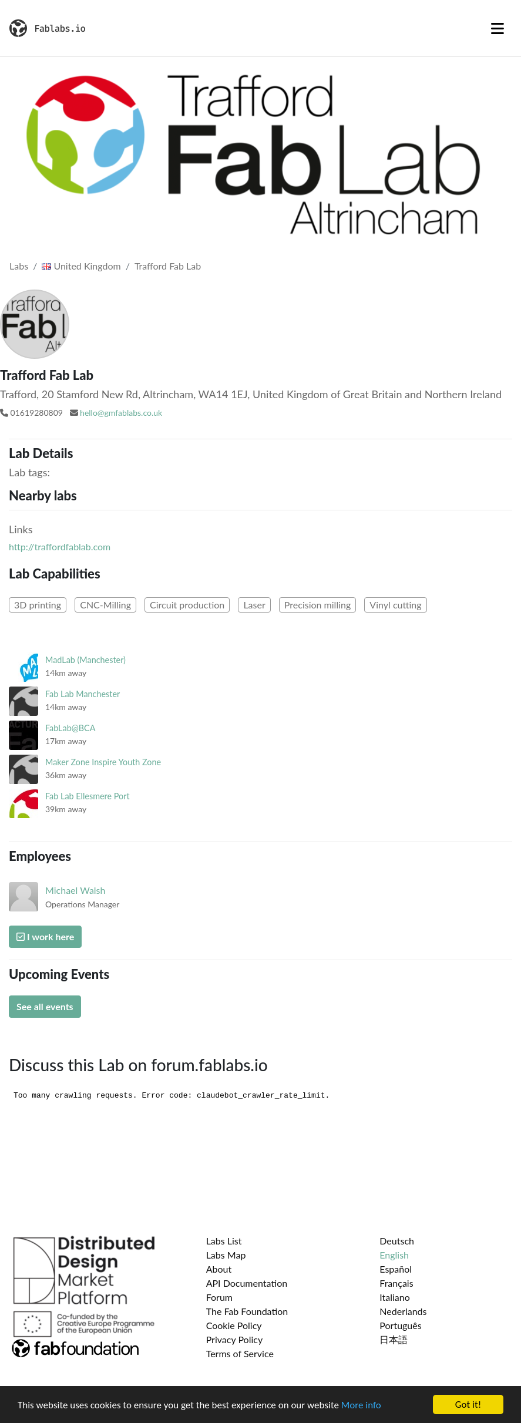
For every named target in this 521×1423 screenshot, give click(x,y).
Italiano (394, 1297)
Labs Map (226, 1254)
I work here (45, 936)
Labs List (224, 1240)
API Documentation (247, 1283)
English (394, 1254)
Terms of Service (240, 1353)
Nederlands (402, 1311)
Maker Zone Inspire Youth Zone (103, 762)
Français (396, 1283)
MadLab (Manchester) (85, 660)
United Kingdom (81, 265)
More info (361, 1405)
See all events (44, 1006)
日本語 (393, 1339)
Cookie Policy (234, 1325)
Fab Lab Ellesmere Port (87, 796)
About (219, 1268)
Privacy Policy (234, 1339)
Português (400, 1325)
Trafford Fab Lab (168, 265)
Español (395, 1268)
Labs (18, 265)
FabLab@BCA (70, 728)
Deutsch (396, 1240)
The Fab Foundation (247, 1311)
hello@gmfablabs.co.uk (121, 413)
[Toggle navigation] (497, 28)
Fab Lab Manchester (82, 694)
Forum (219, 1297)
